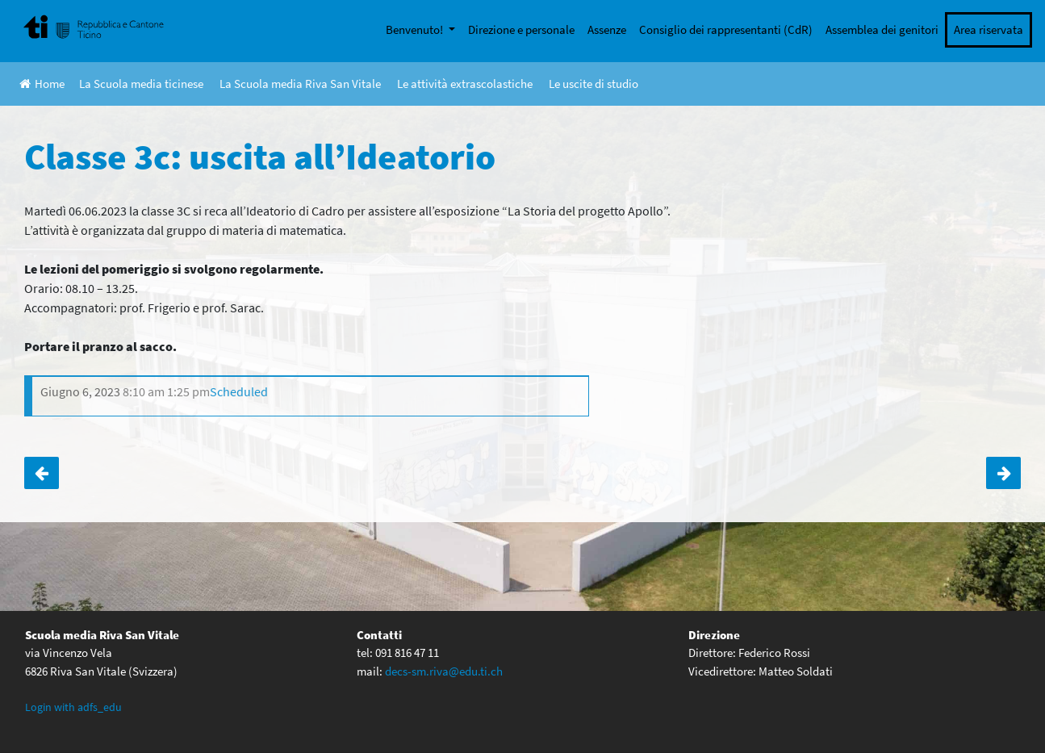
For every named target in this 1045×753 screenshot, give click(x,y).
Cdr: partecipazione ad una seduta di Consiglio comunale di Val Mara (41, 473)
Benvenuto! (415, 29)
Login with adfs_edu (73, 707)
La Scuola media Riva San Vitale (300, 83)
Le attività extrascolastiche (465, 83)
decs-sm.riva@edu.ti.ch (444, 671)
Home (42, 83)
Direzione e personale (521, 29)
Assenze (606, 29)
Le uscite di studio (593, 83)
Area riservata (988, 29)
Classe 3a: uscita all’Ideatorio (1003, 473)
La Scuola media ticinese (141, 83)
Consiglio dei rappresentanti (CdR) (726, 29)
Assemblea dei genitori (882, 29)
